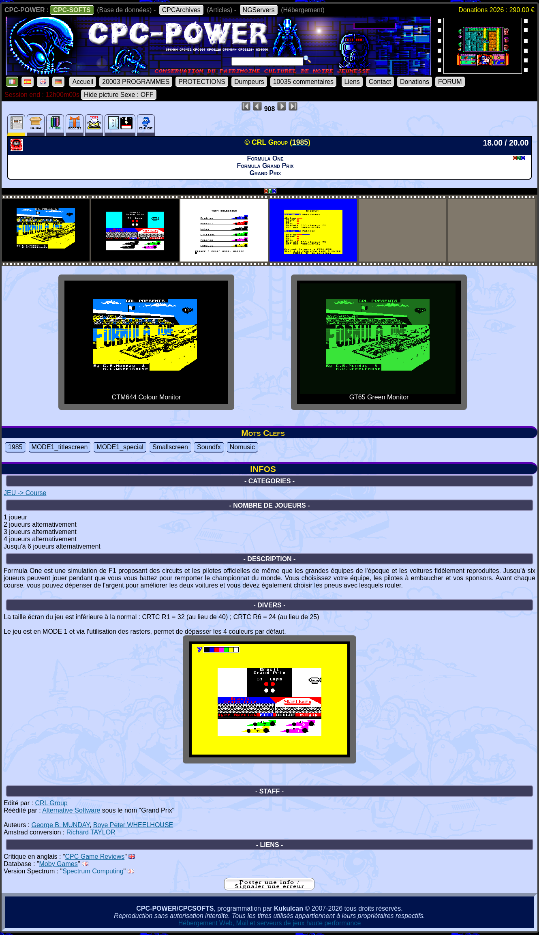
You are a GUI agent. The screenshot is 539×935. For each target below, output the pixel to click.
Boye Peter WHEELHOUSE (133, 824)
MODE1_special (119, 447)
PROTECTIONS (201, 81)
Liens (352, 81)
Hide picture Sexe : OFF (119, 94)
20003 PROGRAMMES (135, 81)
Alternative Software (71, 810)
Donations (414, 81)
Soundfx (209, 447)
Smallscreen (170, 447)
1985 (15, 447)
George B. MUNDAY (60, 824)
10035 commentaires (303, 81)
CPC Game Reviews (95, 856)
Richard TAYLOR (91, 832)
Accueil (82, 81)
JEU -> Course (25, 492)
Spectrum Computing (92, 871)
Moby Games (58, 863)
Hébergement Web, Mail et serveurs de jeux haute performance (269, 923)
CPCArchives (181, 9)
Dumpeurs (249, 81)
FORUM (450, 81)
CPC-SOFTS (71, 9)
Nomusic (242, 447)
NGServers (259, 9)
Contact (380, 81)
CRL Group (51, 803)
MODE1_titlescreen (60, 447)
